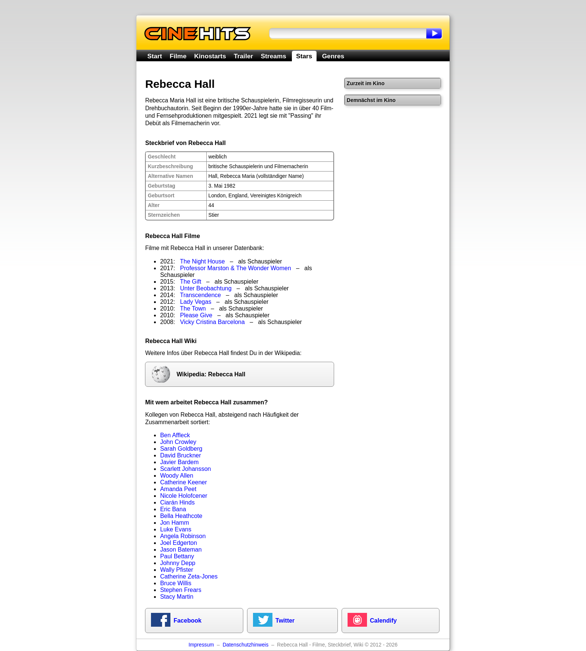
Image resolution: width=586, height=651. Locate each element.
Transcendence (200, 295)
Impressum (201, 645)
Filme (178, 56)
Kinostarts (210, 56)
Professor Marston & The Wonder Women (235, 268)
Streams (273, 56)
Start (154, 56)
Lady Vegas (196, 302)
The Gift (190, 281)
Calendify (383, 620)
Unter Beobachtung (206, 288)
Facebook (187, 620)
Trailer (243, 56)
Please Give (196, 315)
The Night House (202, 261)
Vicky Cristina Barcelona (212, 322)
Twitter (284, 620)
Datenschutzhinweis (246, 645)
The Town (193, 308)
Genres (333, 56)
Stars (304, 56)
